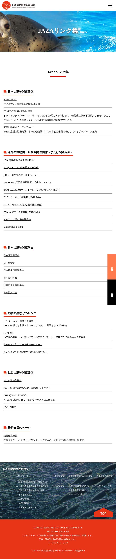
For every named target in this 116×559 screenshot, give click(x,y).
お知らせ (8, 476)
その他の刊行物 (75, 494)
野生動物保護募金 (104, 476)
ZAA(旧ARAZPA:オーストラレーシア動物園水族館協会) (32, 190)
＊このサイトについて (58, 543)
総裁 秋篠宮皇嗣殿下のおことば (32, 482)
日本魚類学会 (10, 278)
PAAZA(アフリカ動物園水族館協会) (22, 212)
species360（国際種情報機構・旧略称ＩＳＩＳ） (28, 182)
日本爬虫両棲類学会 (14, 270)
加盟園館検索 (58, 476)
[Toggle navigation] (110, 5)
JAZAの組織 (23, 499)
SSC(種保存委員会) (13, 227)
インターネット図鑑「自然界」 (19, 321)
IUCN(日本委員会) (13, 380)
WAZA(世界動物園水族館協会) (19, 160)
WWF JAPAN (10, 99)
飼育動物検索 (58, 486)
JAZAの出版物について (79, 486)
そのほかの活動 (25, 495)
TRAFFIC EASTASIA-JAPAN (18, 111)
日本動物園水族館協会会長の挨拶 (33, 486)
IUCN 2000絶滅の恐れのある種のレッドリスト (27, 388)
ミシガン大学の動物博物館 (17, 219)
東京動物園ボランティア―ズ (18, 127)
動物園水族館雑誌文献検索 (80, 476)
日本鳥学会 (9, 263)
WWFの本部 (10, 407)
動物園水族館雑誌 (76, 490)
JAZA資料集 (23, 503)
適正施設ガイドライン (28, 507)
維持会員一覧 (10, 435)
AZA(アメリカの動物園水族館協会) (21, 167)
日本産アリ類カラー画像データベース (23, 344)
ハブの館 (8, 333)
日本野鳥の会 (10, 292)
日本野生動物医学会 (14, 285)
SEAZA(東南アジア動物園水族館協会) (23, 204)
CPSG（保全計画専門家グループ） (21, 175)
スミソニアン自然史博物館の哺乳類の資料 (25, 352)
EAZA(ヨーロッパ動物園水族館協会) (22, 197)
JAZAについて (22, 476)
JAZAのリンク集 (104, 486)
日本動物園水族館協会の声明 (31, 490)
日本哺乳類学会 (11, 255)
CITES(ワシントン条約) (15, 395)
